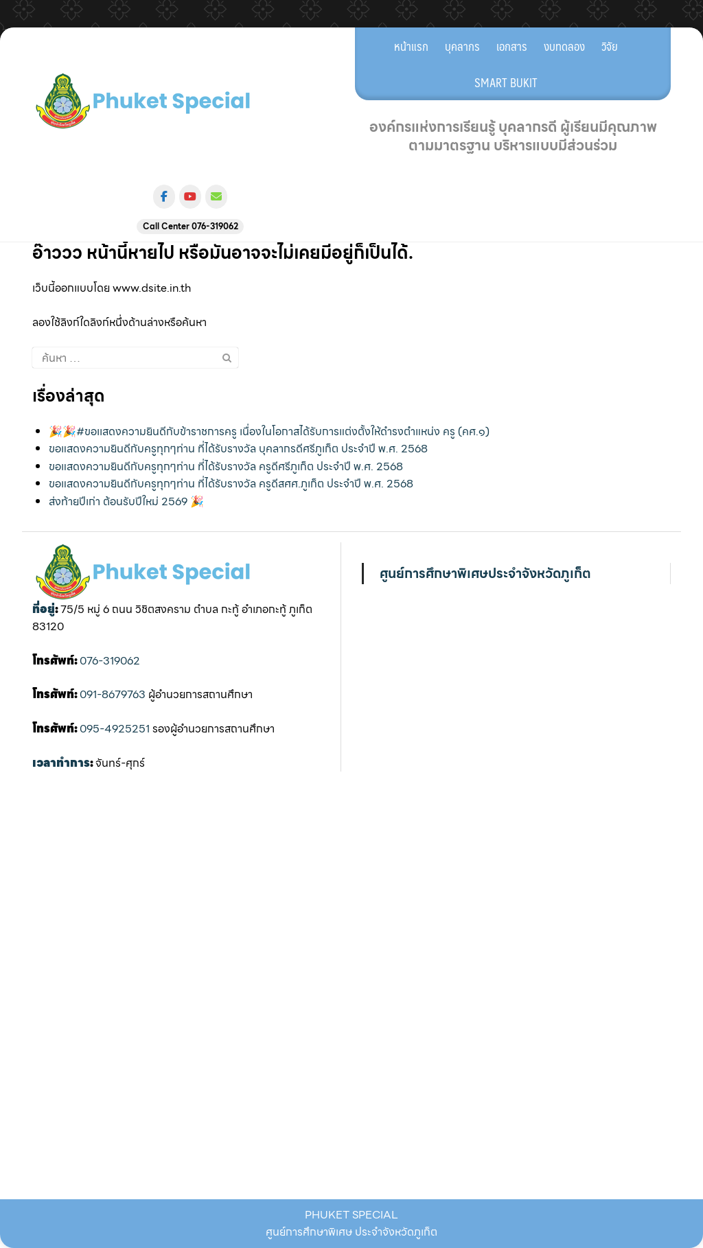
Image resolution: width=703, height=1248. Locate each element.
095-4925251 (115, 728)
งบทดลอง (564, 46)
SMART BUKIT (506, 82)
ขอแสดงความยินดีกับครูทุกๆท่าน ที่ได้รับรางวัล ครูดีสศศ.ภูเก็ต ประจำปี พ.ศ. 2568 (231, 483)
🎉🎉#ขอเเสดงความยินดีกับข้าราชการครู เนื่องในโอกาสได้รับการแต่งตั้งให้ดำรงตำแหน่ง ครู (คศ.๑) (269, 431)
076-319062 (110, 660)
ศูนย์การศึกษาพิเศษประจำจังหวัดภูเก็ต (485, 573)
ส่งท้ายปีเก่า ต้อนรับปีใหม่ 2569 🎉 (126, 501)
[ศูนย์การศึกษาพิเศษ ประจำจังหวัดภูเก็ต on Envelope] (216, 197)
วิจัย (609, 46)
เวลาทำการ (61, 763)
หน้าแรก (411, 46)
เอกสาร (511, 46)
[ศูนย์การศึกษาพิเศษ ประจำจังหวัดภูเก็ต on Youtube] (190, 197)
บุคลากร (462, 46)
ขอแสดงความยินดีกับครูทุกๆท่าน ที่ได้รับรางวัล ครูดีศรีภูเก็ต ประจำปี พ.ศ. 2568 (226, 466)
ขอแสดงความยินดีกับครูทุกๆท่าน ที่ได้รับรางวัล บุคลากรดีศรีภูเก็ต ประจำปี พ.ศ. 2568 (238, 448)
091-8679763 (113, 694)
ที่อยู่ (43, 609)
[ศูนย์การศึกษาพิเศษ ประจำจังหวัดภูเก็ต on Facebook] (164, 197)
